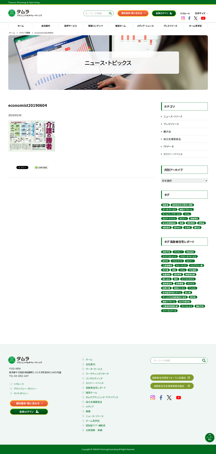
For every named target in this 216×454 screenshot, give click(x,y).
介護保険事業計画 (170, 306)
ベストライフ (177, 261)
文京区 (187, 227)
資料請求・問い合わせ (131, 13)
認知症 (201, 223)
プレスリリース (170, 25)
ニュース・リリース (172, 116)
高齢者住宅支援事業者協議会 (169, 386)
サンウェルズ (187, 306)
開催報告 (194, 218)
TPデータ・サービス (188, 256)
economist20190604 (43, 32)
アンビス (192, 288)
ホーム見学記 (195, 25)
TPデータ (168, 146)
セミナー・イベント (173, 154)
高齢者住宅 (167, 283)
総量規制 (166, 274)
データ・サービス (169, 209)
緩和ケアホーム (186, 209)
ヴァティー (178, 251)
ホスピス (190, 283)
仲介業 (165, 270)
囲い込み (166, 279)
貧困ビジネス (179, 288)
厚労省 (193, 297)
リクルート (185, 13)
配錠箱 (165, 205)
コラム (187, 214)
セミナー (183, 218)
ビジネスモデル (188, 279)
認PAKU (177, 227)
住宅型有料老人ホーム (172, 292)
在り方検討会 (184, 301)
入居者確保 (167, 265)
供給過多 (190, 251)
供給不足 (166, 251)
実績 (181, 223)
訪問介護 (166, 288)
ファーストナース (169, 310)
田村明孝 (191, 223)
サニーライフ (181, 265)
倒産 (174, 270)
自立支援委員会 (172, 139)
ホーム (21, 25)
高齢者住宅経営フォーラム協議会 (169, 377)
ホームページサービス (171, 214)
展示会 (167, 131)
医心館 (188, 292)
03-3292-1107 (21, 375)
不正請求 (193, 270)
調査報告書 (190, 274)
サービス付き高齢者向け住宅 (174, 297)
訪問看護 (179, 283)
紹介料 (165, 261)
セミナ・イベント (169, 218)
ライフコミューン (169, 256)
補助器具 (166, 227)
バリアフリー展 (196, 265)
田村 (176, 279)
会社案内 (45, 25)
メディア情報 (24, 32)
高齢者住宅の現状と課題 (182, 205)
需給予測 (200, 306)
